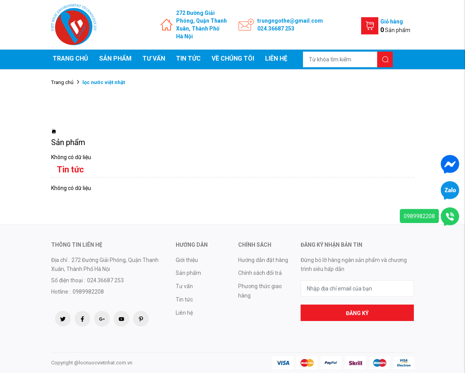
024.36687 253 (275, 28)
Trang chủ (70, 58)
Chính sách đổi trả (260, 273)
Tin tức (188, 58)
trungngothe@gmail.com (290, 21)
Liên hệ (276, 58)
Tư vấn (154, 58)
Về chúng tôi (233, 58)
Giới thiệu (187, 260)
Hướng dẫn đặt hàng (263, 260)
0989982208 (419, 216)
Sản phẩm (115, 58)
